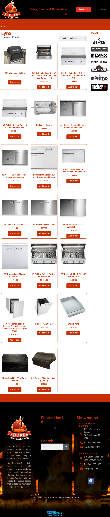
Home (2, 26)
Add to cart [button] (14, 82)
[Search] (66, 447)
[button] (66, 14)
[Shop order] (73, 38)
